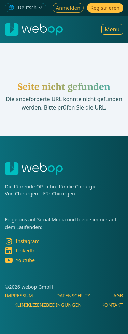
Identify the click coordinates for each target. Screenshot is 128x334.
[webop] (34, 29)
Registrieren (105, 7)
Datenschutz (73, 295)
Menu (112, 29)
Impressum (19, 295)
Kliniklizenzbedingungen (48, 305)
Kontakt (112, 305)
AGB (118, 295)
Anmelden (68, 7)
